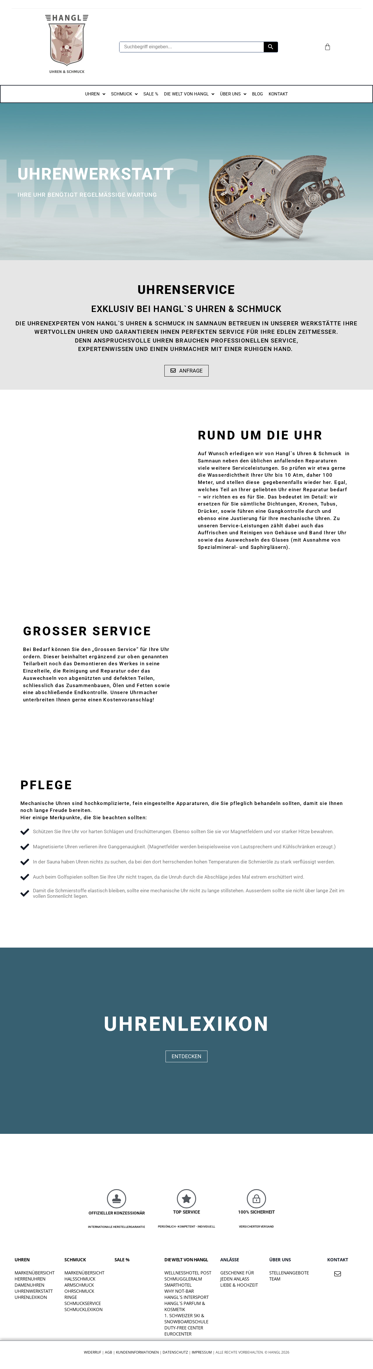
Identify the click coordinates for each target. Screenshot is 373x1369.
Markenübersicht (34, 1273)
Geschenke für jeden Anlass (237, 1276)
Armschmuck (79, 1285)
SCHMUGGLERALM (183, 1279)
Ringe (70, 1297)
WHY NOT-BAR (179, 1291)
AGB (108, 1352)
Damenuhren (29, 1285)
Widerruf (92, 1352)
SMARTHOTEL (178, 1285)
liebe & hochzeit (239, 1285)
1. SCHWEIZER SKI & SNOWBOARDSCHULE (186, 1319)
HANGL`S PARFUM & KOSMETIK (184, 1307)
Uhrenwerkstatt (34, 1291)
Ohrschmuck (79, 1291)
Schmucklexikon (83, 1310)
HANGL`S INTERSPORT (186, 1297)
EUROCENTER (177, 1334)
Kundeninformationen (137, 1352)
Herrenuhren (30, 1279)
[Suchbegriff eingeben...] (191, 47)
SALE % (122, 1259)
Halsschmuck (79, 1279)
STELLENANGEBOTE (289, 1273)
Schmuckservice (82, 1303)
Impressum (202, 1352)
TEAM (274, 1279)
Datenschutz (175, 1352)
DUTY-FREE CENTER (183, 1328)
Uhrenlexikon (31, 1297)
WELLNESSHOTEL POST (187, 1273)
